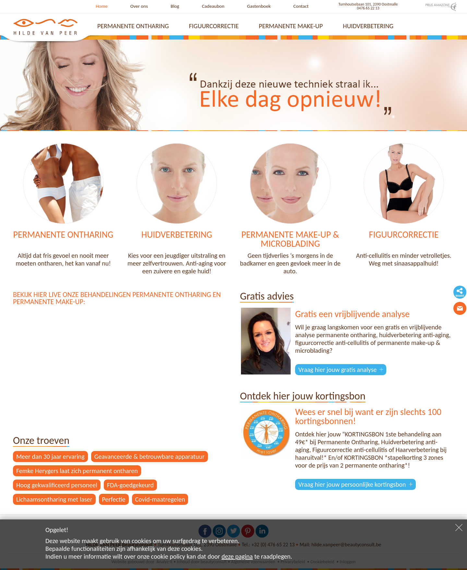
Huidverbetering (368, 26)
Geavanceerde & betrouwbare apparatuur (149, 456)
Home (102, 6)
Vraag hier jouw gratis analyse (337, 370)
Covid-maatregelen (160, 499)
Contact (301, 6)
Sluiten (459, 527)
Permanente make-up (291, 26)
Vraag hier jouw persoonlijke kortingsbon (352, 484)
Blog (175, 6)
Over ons (139, 6)
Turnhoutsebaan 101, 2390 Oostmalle (368, 4)
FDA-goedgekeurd (130, 485)
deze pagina (237, 556)
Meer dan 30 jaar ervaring (50, 456)
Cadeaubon (213, 6)
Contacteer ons (459, 308)
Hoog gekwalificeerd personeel (56, 485)
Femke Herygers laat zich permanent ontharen (77, 471)
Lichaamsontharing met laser (54, 499)
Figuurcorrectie (214, 26)
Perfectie (114, 499)
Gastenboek (259, 6)
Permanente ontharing (133, 26)
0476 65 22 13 (368, 8)
